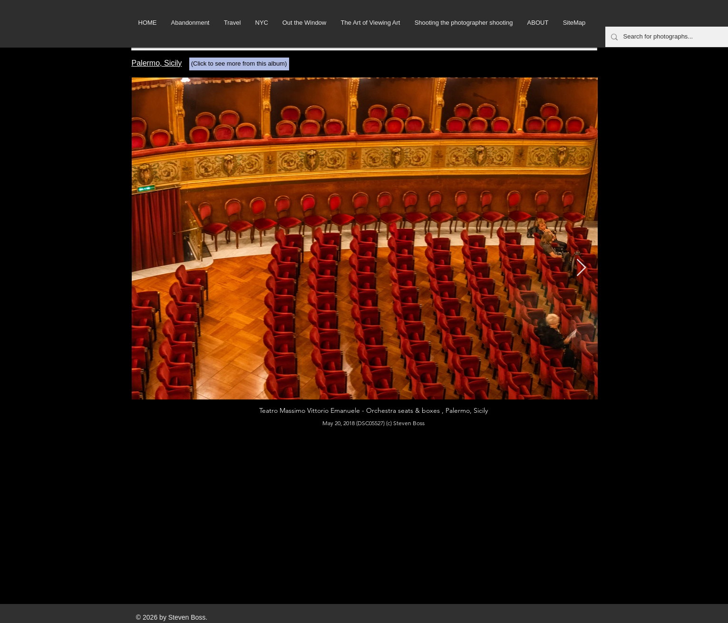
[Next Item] (581, 268)
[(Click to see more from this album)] (239, 64)
